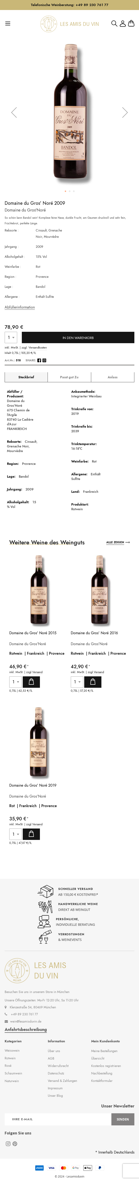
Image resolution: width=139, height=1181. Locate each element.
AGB (51, 1058)
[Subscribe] (122, 1119)
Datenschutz (56, 1073)
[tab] (26, 377)
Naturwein (12, 1081)
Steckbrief (26, 377)
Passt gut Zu (69, 377)
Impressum (55, 1088)
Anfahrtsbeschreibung (26, 1030)
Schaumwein (13, 1073)
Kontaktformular (102, 1080)
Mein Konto (123, 23)
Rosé (8, 1065)
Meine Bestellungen (104, 1051)
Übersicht (97, 1058)
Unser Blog (55, 1095)
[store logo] (69, 24)
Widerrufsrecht (58, 1066)
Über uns (54, 1051)
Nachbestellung (101, 1073)
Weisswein (12, 1050)
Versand (37, 672)
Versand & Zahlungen (62, 1080)
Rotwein (10, 1058)
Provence (57, 653)
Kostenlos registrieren (106, 1066)
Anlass (112, 377)
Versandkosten (38, 348)
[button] (14, 112)
